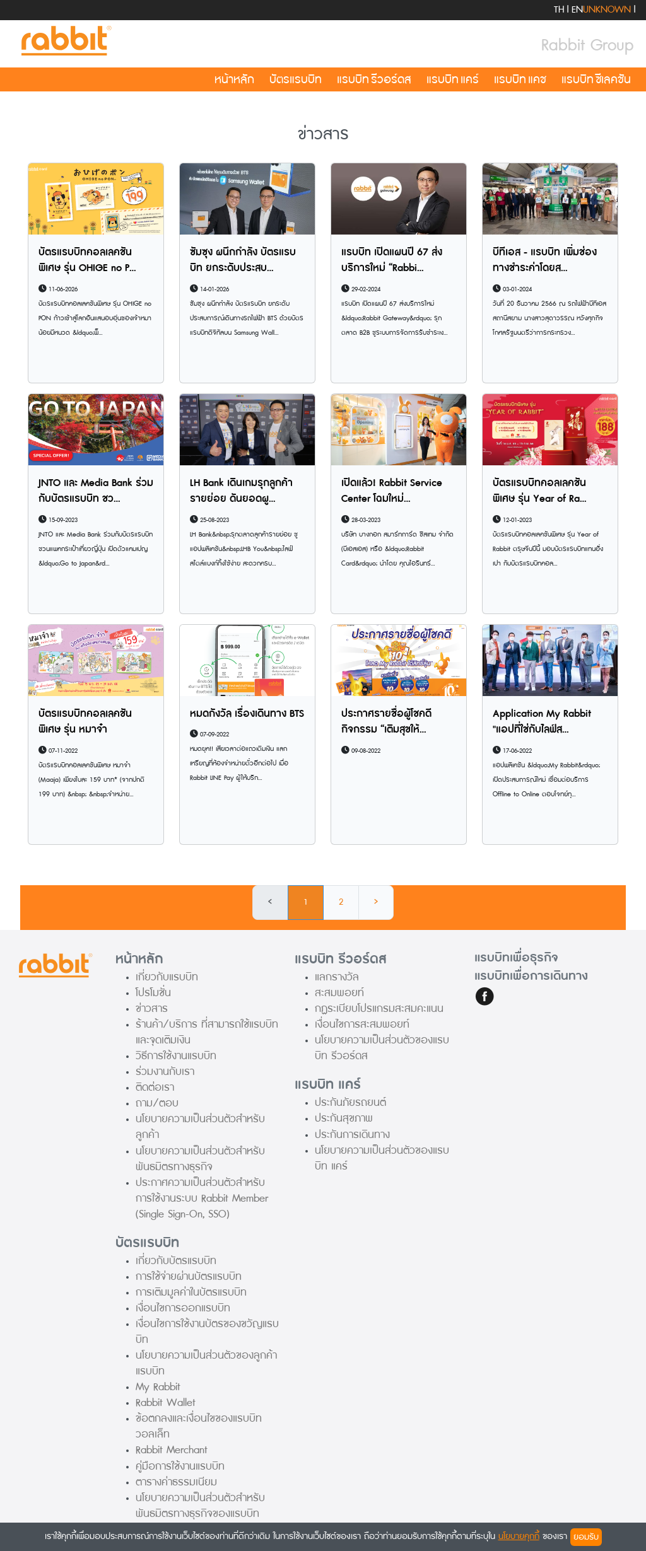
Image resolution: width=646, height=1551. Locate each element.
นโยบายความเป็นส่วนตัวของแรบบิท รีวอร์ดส (382, 1048)
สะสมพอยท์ (339, 993)
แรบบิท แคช (520, 79)
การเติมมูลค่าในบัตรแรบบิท (191, 1292)
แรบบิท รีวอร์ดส (374, 79)
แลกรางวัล (337, 977)
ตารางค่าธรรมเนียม (176, 1482)
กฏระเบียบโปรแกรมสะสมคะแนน (379, 1008)
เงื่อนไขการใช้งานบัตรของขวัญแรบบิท (207, 1332)
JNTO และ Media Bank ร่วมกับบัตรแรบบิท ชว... (95, 491)
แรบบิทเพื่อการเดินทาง (531, 976)
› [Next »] (376, 902)
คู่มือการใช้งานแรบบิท (180, 1466)
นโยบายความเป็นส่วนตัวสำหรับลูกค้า (200, 1127)
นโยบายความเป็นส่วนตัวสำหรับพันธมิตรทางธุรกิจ (200, 1159)
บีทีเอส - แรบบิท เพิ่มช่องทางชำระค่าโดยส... (545, 260)
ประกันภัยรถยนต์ (350, 1102)
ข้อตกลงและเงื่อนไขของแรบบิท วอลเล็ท (199, 1426)
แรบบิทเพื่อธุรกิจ (516, 957)
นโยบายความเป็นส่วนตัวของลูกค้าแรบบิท (206, 1363)
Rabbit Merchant (172, 1450)
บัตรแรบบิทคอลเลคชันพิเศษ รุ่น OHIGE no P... (87, 260)
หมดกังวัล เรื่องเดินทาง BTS (247, 714)
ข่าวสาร (152, 1008)
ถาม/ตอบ (157, 1103)
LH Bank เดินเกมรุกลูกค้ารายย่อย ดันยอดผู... (241, 491)
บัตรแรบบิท (295, 79)
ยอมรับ (586, 1537)
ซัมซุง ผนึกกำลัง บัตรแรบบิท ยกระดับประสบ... (243, 260)
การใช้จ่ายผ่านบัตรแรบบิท (189, 1276)
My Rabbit (158, 1387)
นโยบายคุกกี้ (518, 1536)
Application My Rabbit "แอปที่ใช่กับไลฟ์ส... (542, 722)
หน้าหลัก (234, 79)
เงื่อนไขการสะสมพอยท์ (362, 1024)
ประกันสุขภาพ (344, 1118)
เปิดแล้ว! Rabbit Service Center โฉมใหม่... (391, 491)
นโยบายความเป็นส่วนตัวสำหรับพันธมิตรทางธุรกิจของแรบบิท (200, 1506)
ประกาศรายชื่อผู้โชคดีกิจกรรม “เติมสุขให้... (386, 722)
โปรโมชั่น (153, 993)
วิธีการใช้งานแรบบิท (176, 1056)
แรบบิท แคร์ (452, 79)
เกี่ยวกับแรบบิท (167, 977)
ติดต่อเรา (155, 1087)
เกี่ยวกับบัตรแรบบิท (176, 1261)
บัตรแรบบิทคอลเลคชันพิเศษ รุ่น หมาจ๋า (85, 722)
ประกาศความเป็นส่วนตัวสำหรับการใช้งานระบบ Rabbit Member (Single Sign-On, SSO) (202, 1198)
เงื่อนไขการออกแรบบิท (183, 1308)
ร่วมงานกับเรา (165, 1071)
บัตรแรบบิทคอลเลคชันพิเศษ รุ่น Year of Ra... (540, 491)
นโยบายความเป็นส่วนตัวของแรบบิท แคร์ (382, 1158)
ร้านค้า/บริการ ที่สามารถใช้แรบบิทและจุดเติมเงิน (207, 1032)
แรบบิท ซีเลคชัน (596, 79)
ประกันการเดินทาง (352, 1134)
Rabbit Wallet (166, 1402)
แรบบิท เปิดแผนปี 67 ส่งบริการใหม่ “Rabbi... (391, 260)
